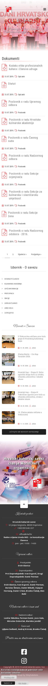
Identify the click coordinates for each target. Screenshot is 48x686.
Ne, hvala (22, 683)
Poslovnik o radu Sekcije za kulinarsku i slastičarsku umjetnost (25, 195)
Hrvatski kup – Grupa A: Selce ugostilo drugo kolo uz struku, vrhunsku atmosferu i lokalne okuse (31, 375)
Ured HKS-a (8, 308)
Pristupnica (9, 293)
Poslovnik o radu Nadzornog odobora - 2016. (26, 232)
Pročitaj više (9, 677)
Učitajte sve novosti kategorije (24, 432)
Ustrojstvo (9, 313)
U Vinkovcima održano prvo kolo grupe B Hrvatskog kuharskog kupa (32, 338)
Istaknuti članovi (11, 279)
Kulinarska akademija (13, 284)
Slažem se (8, 683)
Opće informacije (11, 289)
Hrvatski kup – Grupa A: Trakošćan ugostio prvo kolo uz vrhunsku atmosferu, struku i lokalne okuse (31, 395)
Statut (12, 83)
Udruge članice (10, 303)
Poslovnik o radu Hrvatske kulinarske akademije (25, 121)
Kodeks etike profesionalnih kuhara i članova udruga (25, 67)
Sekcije (6, 298)
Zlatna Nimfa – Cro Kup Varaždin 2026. (28, 355)
